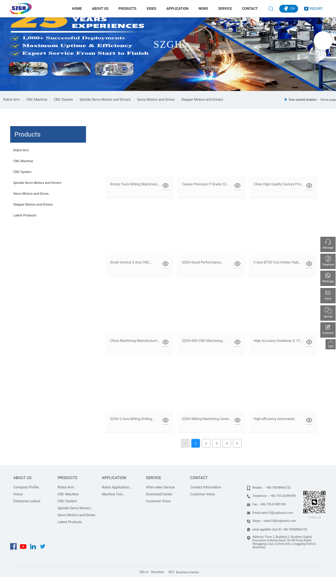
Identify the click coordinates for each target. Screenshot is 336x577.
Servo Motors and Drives (156, 99)
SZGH (168, 44)
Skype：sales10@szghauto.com (274, 521)
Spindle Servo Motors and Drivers (105, 99)
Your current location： (310, 99)
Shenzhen (157, 572)
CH (288, 9)
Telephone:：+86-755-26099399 (274, 496)
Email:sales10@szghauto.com (272, 512)
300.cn (144, 572)
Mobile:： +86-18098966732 (271, 487)
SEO (171, 572)
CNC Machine (36, 99)
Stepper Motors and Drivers (202, 99)
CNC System (63, 99)
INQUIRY (313, 9)
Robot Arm (11, 99)
